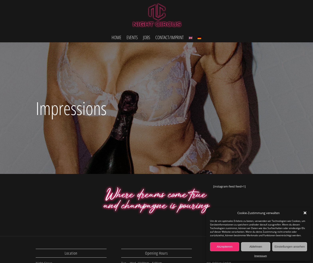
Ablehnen (255, 246)
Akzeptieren (224, 246)
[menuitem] (116, 37)
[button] (305, 213)
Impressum (260, 255)
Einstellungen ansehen (289, 246)
